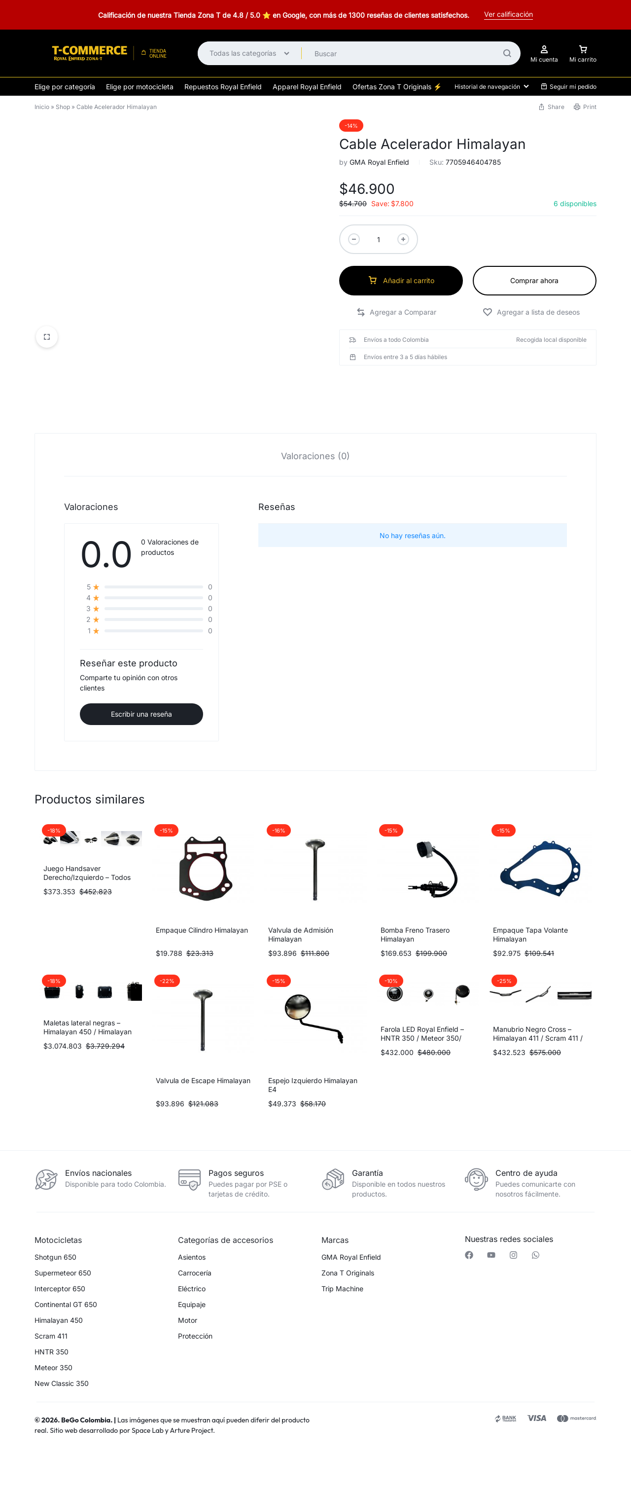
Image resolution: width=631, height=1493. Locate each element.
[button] (396, 312)
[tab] (315, 423)
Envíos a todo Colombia (396, 340)
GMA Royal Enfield (379, 162)
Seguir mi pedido (568, 86)
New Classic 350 (62, 1352)
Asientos (192, 1226)
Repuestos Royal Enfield (223, 86)
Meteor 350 (53, 1336)
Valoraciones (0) (315, 424)
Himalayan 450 (59, 1289)
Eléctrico (192, 1257)
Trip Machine (342, 1257)
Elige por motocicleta (140, 86)
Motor (187, 1289)
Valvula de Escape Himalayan (203, 1049)
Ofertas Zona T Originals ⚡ (397, 86)
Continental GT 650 (66, 1273)
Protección (195, 1305)
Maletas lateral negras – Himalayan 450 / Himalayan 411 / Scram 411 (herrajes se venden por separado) (88, 1004)
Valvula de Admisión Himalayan (300, 902)
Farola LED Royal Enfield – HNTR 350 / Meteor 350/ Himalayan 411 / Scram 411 (423, 1006)
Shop (63, 106)
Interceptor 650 (60, 1257)
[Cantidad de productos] (378, 239)
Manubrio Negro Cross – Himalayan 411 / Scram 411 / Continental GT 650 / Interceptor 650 (538, 1010)
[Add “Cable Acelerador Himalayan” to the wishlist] (531, 312)
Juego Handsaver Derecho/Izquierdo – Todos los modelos (87, 846)
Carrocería (194, 1241)
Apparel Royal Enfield (307, 86)
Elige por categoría (65, 86)
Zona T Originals (347, 1241)
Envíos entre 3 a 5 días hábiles (405, 357)
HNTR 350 (52, 1320)
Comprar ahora (534, 280)
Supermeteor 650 (63, 1241)
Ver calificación (508, 14)
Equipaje (192, 1273)
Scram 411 (51, 1305)
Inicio (42, 106)
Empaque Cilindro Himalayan (202, 898)
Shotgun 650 (55, 1226)
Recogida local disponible (551, 340)
